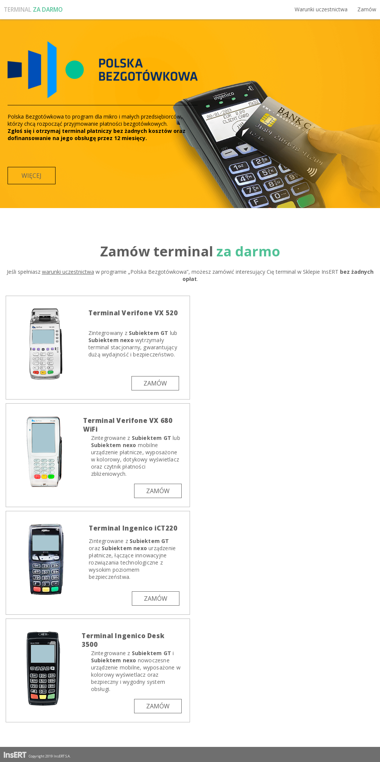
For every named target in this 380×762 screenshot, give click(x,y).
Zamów (366, 9)
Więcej (32, 175)
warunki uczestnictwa (68, 271)
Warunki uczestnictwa (321, 9)
